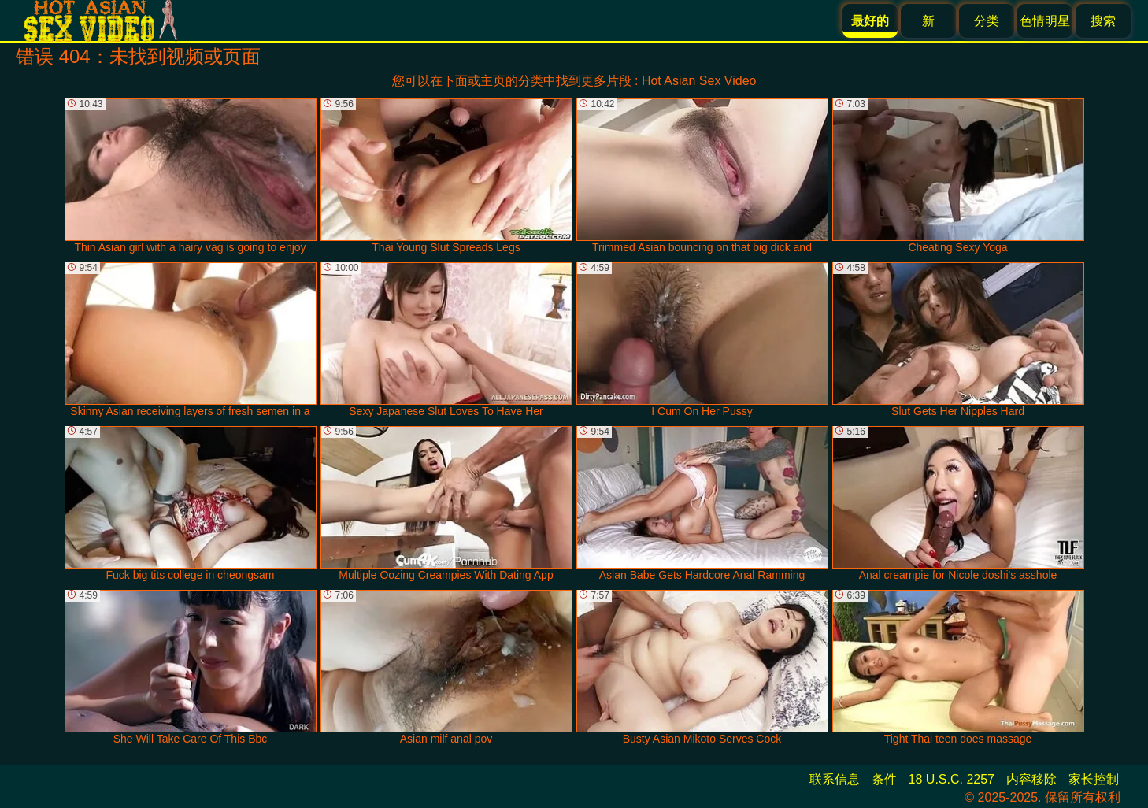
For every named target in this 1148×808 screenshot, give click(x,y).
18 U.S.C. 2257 (951, 779)
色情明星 (1045, 21)
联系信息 (834, 779)
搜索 (1103, 21)
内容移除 (1031, 779)
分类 (986, 21)
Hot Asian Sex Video (699, 80)
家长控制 (1093, 779)
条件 (884, 779)
